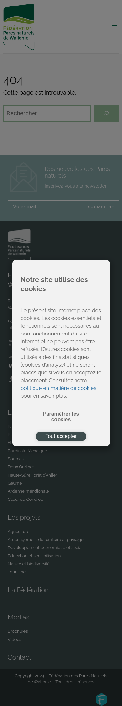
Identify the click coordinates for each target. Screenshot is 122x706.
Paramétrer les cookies (61, 416)
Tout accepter (60, 436)
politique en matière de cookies (58, 388)
